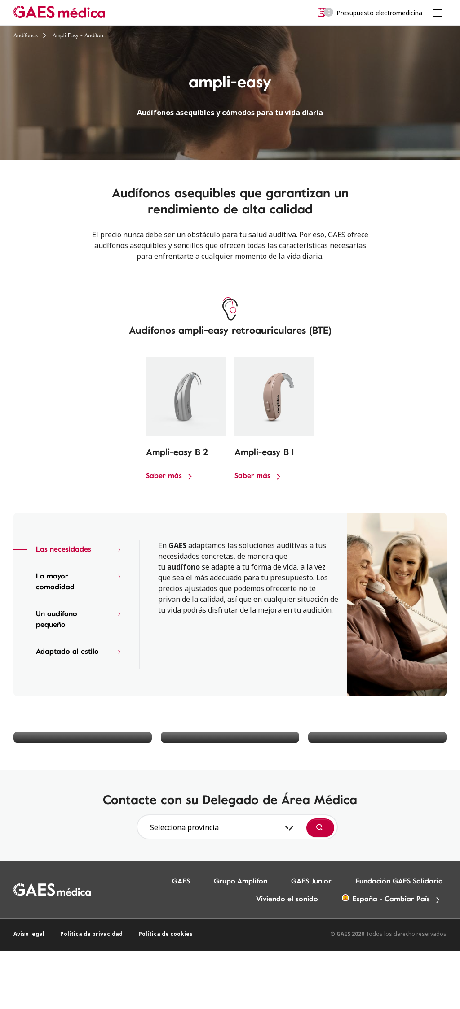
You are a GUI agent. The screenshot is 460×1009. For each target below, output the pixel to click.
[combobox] (220, 827)
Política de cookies (165, 934)
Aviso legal (28, 934)
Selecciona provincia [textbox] (184, 827)
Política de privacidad (91, 934)
